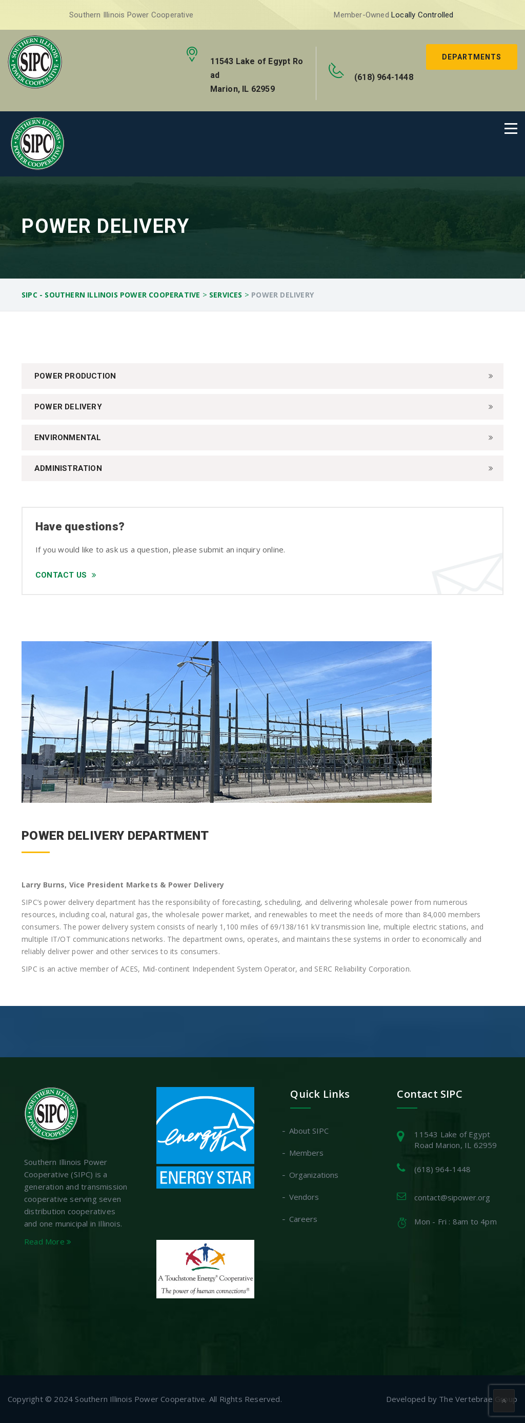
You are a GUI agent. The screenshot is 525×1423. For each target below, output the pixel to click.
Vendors (304, 1197)
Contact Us (65, 575)
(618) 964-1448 (442, 1169)
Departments (471, 57)
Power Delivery (68, 406)
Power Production (75, 376)
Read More (47, 1241)
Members (307, 1153)
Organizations (314, 1175)
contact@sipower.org (452, 1197)
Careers (303, 1219)
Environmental (68, 437)
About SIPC (309, 1130)
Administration (68, 468)
